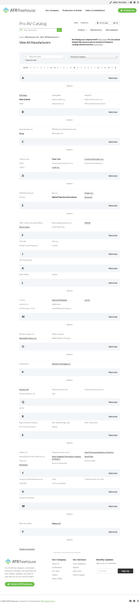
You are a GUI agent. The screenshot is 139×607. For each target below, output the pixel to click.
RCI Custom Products (27, 427)
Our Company (52, 10)
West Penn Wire (25, 523)
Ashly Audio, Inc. (58, 104)
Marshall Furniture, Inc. (28, 338)
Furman (55, 245)
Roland (54, 427)
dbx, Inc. (55, 193)
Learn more (98, 44)
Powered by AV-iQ (76, 552)
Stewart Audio (90, 461)
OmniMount (24, 364)
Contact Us (84, 23)
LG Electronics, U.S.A (27, 308)
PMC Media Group (47, 601)
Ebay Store (77, 571)
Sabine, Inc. (23, 452)
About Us (55, 564)
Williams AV (56, 523)
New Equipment (112, 30)
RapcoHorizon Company (28, 422)
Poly (53, 394)
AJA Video (23, 95)
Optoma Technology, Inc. (61, 364)
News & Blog (57, 578)
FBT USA (22, 241)
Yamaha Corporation (27, 549)
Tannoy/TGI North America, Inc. (31, 479)
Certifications (57, 567)
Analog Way (56, 95)
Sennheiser (23, 465)
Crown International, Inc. (94, 163)
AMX (21, 104)
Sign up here (103, 39)
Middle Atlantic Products (61, 338)
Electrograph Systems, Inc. (62, 223)
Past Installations (79, 564)
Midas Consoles (58, 334)
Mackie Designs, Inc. (27, 334)
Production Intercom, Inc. (94, 389)
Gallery (55, 575)
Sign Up (115, 23)
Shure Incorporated (59, 463)
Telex (54, 479)
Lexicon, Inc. (24, 304)
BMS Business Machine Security (64, 129)
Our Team (56, 571)
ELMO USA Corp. (58, 227)
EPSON (87, 223)
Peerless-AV (24, 389)
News (76, 23)
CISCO (21, 167)
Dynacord (88, 197)
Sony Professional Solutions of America (99, 452)
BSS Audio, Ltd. (57, 133)
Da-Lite (22, 197)
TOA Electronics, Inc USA (94, 479)
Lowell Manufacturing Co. (62, 308)
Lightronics (56, 304)
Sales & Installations (95, 10)
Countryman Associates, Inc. (62, 163)
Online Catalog (78, 575)
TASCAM (22, 483)
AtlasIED (88, 95)
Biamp (21, 133)
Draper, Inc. (89, 193)
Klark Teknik (24, 274)
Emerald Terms (58, 552)
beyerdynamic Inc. (26, 129)
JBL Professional (25, 260)
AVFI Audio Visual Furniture (95, 104)
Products (82, 30)
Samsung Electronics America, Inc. (32, 456)
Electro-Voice (24, 227)
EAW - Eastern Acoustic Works (31, 223)
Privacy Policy (66, 552)
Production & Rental (72, 10)
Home (21, 37)
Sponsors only (30, 60)
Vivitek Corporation (26, 498)
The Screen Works (59, 483)
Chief (21, 163)
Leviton (22, 300)
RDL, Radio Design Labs (61, 422)
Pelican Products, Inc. (27, 394)
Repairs (76, 567)
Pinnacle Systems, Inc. (60, 389)
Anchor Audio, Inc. (59, 99)
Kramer (55, 274)
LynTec (87, 300)
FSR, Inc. (55, 241)
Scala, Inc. (23, 461)
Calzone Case (24, 159)
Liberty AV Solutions (59, 300)
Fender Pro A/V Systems (28, 245)
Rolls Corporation (91, 422)
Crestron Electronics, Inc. (94, 159)
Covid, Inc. (56, 167)
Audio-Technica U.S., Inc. (94, 99)
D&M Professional (26, 193)
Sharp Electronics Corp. (61, 452)
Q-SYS (21, 408)
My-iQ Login (104, 23)
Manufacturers (96, 30)
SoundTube (89, 456)
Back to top (113, 78)
